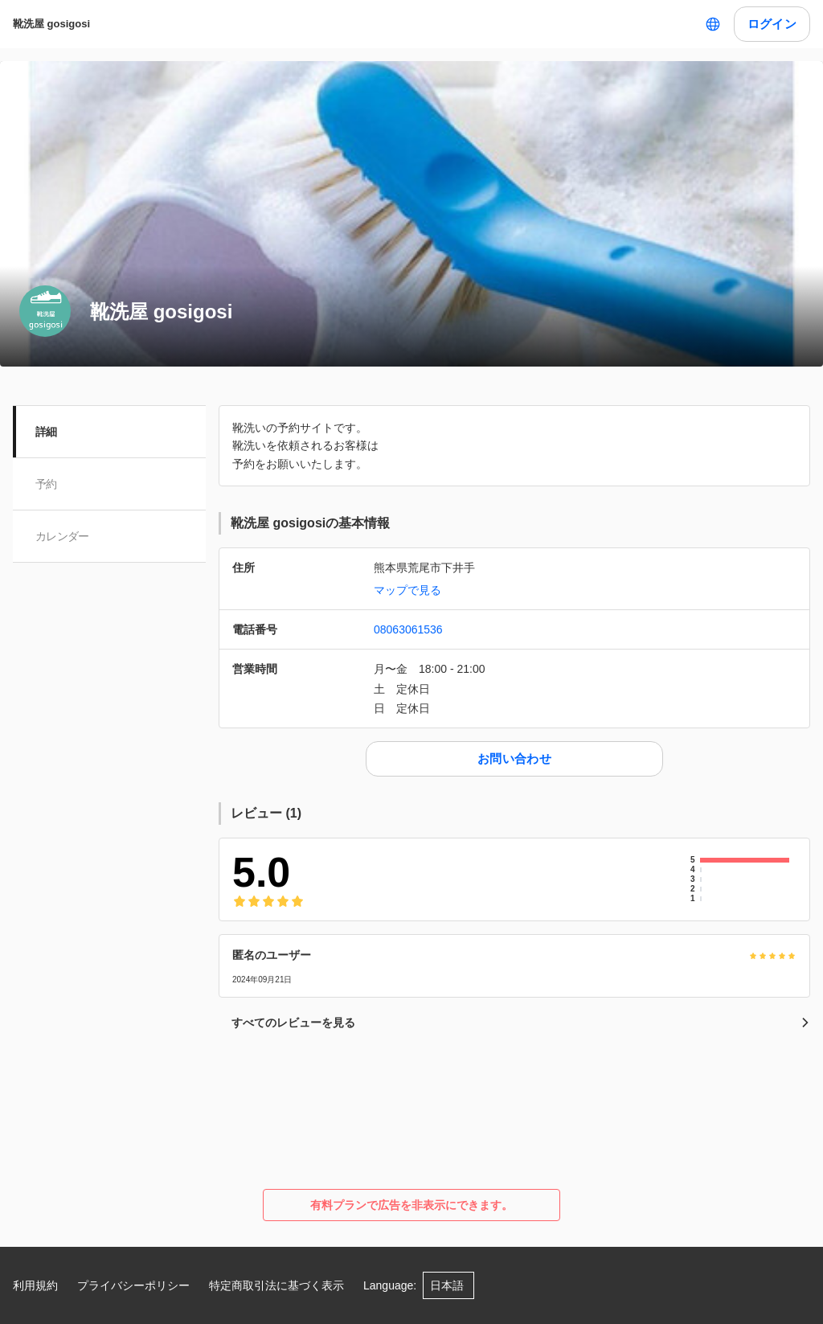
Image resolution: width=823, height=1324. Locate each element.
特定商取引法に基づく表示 (276, 1285)
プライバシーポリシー (133, 1285)
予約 (46, 484)
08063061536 (408, 629)
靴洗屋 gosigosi (51, 24)
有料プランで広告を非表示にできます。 (411, 1205)
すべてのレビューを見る (520, 1022)
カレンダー (62, 536)
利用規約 (35, 1285)
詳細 (46, 431)
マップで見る (407, 590)
